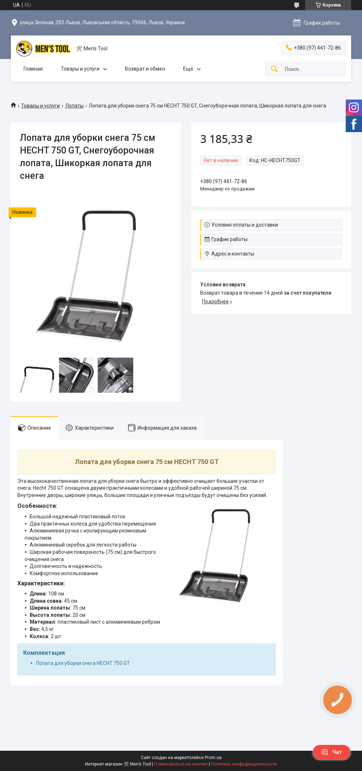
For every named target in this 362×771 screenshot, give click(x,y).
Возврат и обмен (145, 69)
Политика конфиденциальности (244, 764)
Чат (331, 752)
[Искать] (274, 69)
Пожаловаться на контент (181, 764)
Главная (33, 69)
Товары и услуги (80, 69)
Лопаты (74, 106)
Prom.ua (213, 757)
